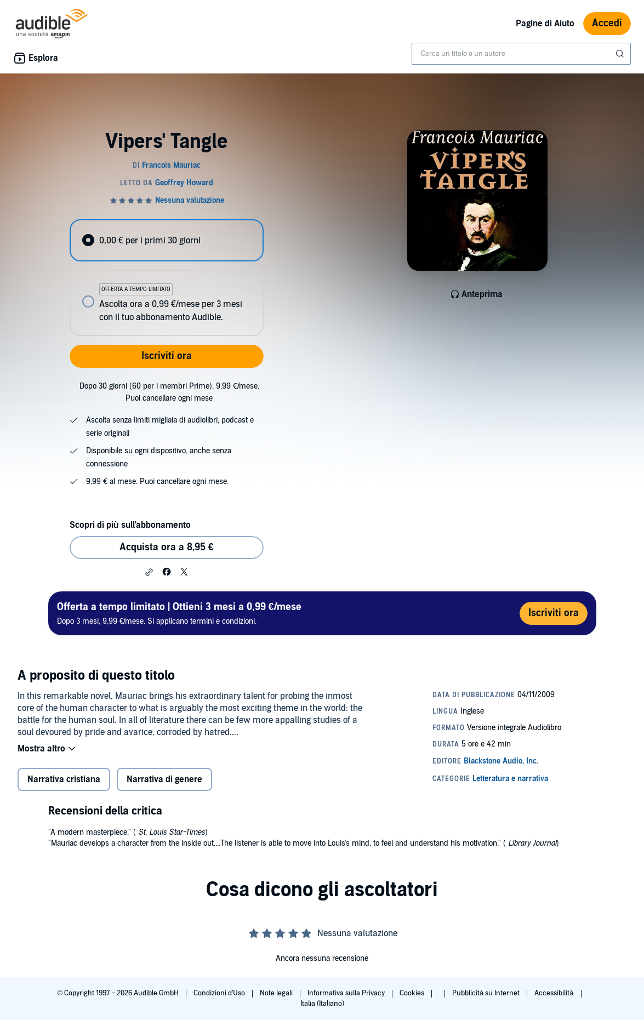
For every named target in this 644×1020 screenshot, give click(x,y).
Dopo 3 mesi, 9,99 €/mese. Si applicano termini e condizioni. (179, 613)
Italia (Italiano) (322, 1003)
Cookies (413, 993)
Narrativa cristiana (63, 779)
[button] (149, 572)
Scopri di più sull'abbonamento (130, 525)
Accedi (607, 23)
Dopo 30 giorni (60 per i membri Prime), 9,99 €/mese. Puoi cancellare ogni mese (169, 392)
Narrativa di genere (164, 779)
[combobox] (521, 54)
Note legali (277, 993)
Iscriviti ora (166, 356)
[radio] (167, 240)
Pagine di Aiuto (545, 23)
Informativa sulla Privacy (346, 993)
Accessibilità (554, 993)
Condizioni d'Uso (220, 993)
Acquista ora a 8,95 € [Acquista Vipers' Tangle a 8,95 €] (166, 547)
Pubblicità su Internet (486, 993)
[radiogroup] (167, 277)
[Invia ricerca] (621, 54)
